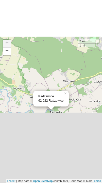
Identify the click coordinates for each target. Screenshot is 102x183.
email (97, 180)
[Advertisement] (51, 18)
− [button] (7, 51)
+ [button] (7, 43)
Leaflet (11, 180)
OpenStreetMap (43, 180)
